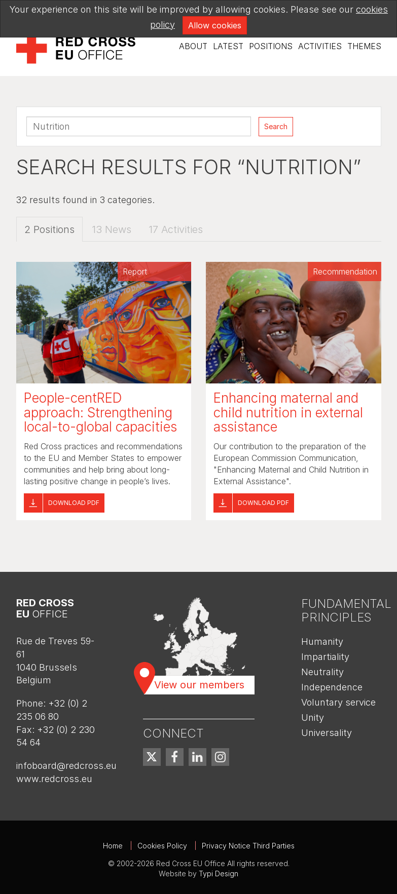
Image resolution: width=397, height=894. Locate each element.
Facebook (175, 757)
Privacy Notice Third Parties (248, 845)
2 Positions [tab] (49, 229)
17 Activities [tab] (176, 229)
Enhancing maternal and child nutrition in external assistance (288, 412)
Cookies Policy (162, 845)
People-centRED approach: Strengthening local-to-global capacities (100, 412)
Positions (271, 46)
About (193, 46)
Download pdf (73, 503)
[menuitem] (193, 46)
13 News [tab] (111, 229)
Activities (320, 46)
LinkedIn (197, 757)
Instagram (220, 757)
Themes (364, 46)
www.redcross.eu (54, 778)
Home (113, 845)
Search (275, 126)
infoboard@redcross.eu (66, 765)
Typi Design (218, 873)
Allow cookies (214, 25)
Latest (228, 46)
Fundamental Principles (346, 610)
